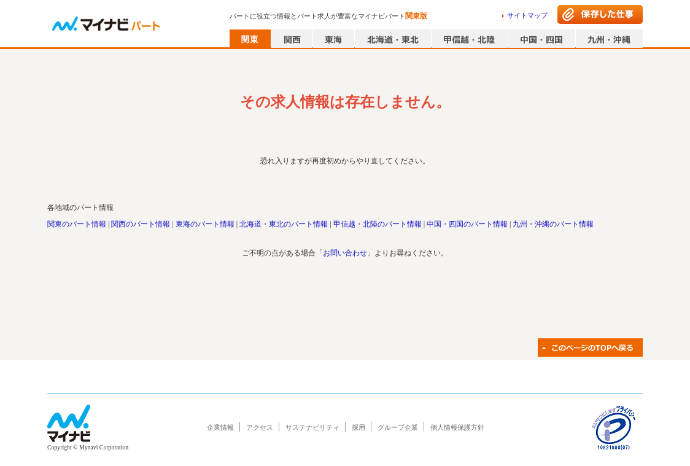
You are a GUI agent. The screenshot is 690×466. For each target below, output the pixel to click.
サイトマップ (527, 15)
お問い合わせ (345, 253)
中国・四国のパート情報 (467, 224)
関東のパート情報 (76, 224)
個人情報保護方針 (457, 427)
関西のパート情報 (140, 224)
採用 (358, 427)
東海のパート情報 (205, 224)
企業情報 (220, 427)
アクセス (259, 427)
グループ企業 (398, 427)
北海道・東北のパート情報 (283, 224)
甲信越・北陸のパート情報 (377, 224)
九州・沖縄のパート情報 (553, 224)
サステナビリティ (312, 427)
